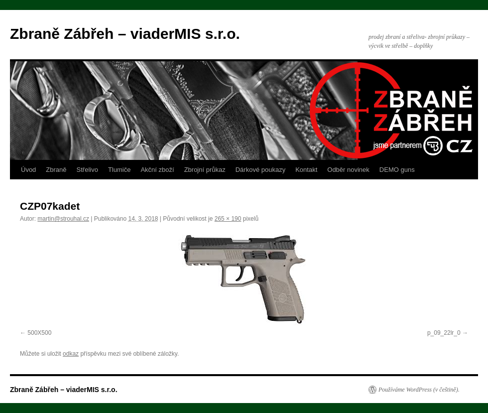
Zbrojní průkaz (205, 169)
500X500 (39, 332)
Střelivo (87, 169)
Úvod (28, 169)
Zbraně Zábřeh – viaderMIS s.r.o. (125, 33)
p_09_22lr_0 (444, 332)
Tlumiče (119, 169)
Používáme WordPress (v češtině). (419, 389)
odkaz (71, 353)
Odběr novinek (348, 169)
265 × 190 (228, 218)
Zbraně (56, 169)
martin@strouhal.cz (63, 218)
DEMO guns (397, 169)
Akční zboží (157, 169)
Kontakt (306, 169)
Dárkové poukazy (260, 169)
